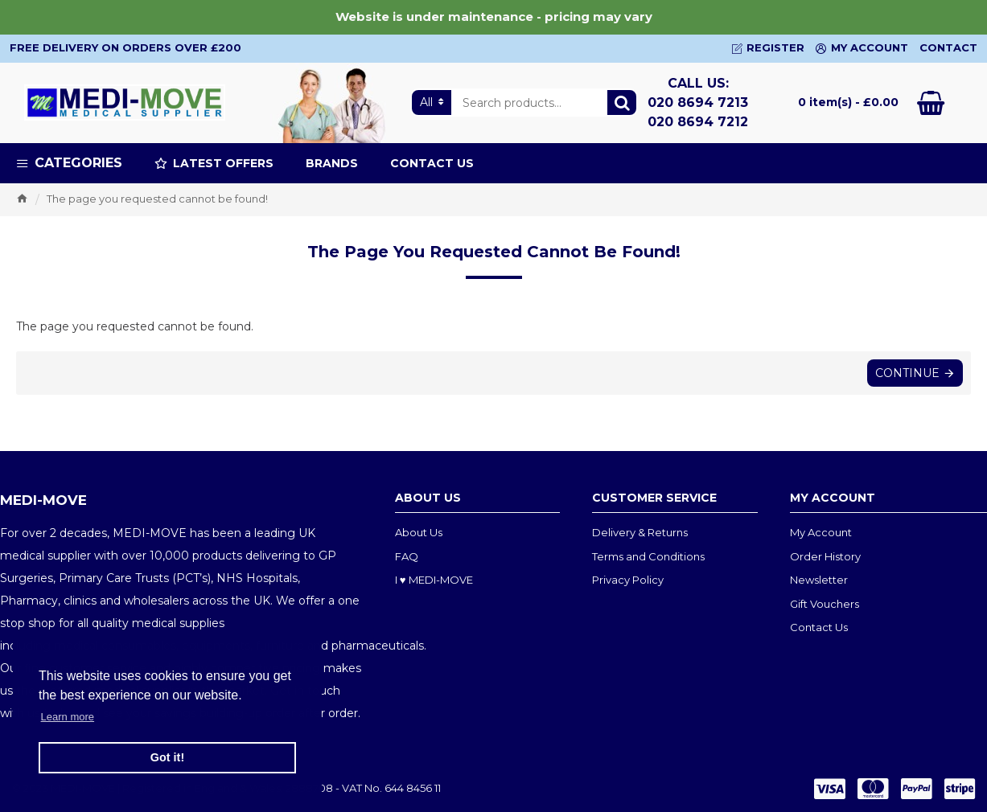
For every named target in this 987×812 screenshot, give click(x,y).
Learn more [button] (67, 717)
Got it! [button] (167, 757)
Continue (907, 373)
